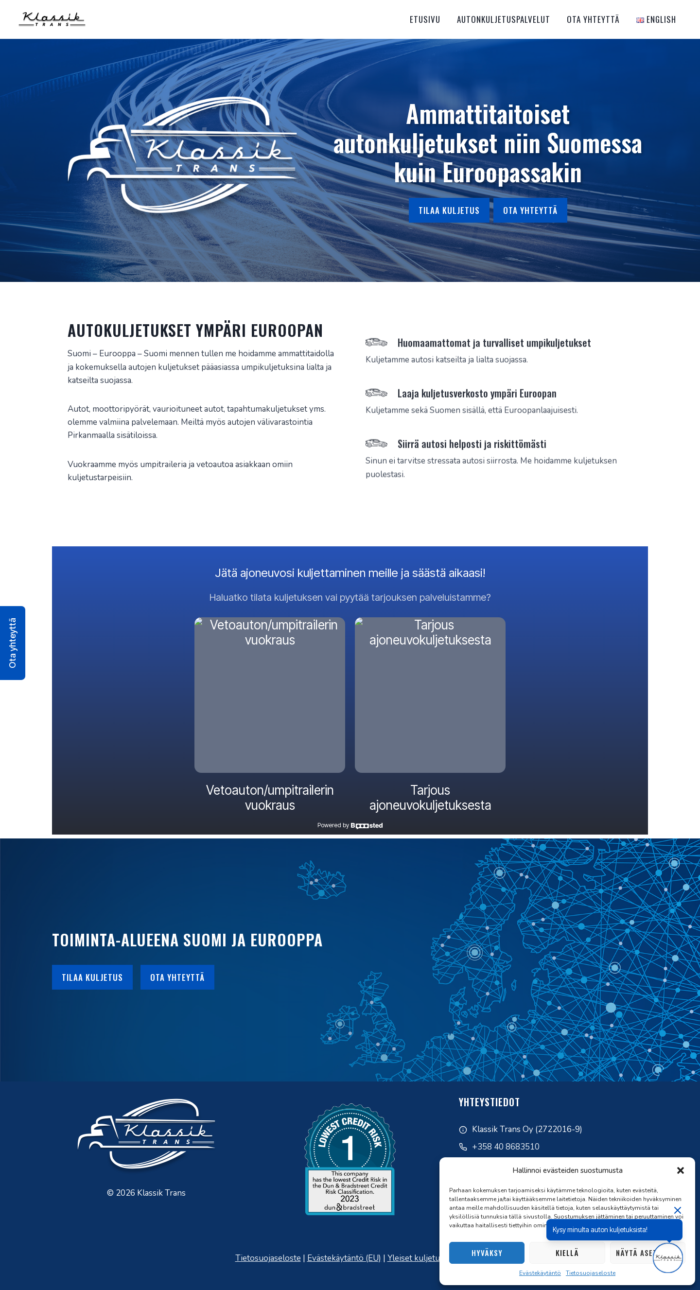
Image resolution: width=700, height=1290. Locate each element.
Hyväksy (487, 1252)
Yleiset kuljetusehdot (426, 1258)
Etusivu (425, 19)
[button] (680, 1170)
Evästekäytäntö (540, 1273)
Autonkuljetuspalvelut (503, 19)
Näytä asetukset (647, 1252)
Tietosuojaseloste (590, 1273)
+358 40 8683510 (506, 1146)
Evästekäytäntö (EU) (344, 1258)
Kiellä (567, 1252)
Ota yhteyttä (593, 19)
